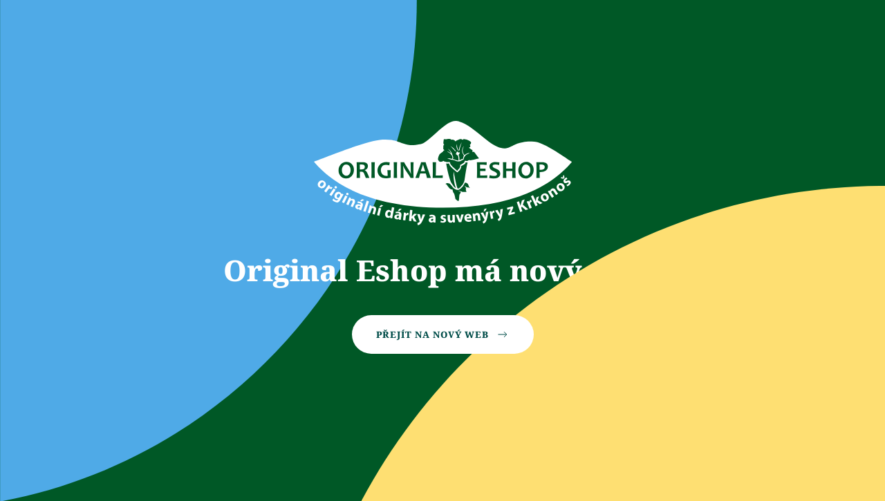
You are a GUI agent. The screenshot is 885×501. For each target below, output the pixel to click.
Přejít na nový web (443, 334)
